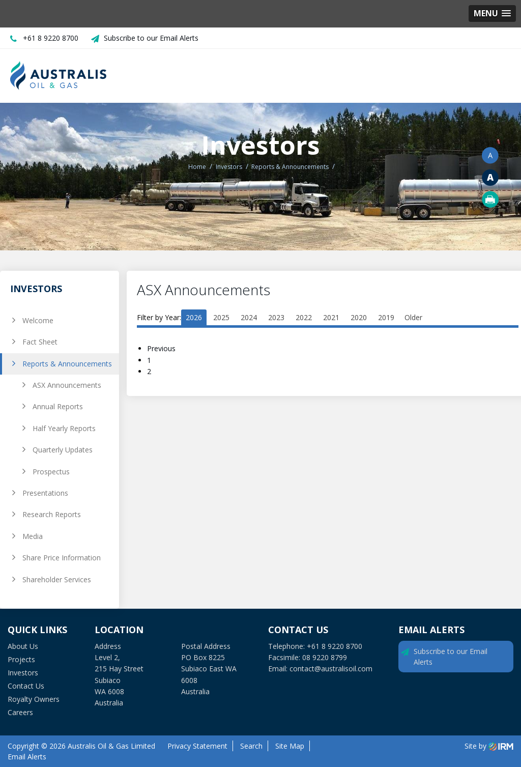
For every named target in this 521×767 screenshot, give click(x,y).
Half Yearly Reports (64, 428)
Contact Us (26, 686)
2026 (194, 317)
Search (251, 746)
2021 (331, 317)
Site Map (289, 746)
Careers (20, 712)
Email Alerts (27, 756)
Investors (23, 672)
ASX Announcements (67, 385)
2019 (386, 317)
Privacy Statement (197, 746)
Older (413, 317)
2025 (221, 317)
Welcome (37, 320)
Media (32, 536)
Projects (21, 659)
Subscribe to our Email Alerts (151, 38)
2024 (249, 317)
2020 (359, 317)
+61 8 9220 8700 (50, 38)
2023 (276, 317)
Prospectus (51, 471)
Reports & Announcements (67, 363)
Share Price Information (61, 557)
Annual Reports (58, 406)
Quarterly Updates (63, 449)
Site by (489, 746)
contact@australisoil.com (331, 668)
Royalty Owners (34, 699)
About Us (23, 646)
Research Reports (51, 514)
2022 (304, 317)
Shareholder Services (56, 579)
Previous (162, 348)
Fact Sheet (39, 342)
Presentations (45, 493)
